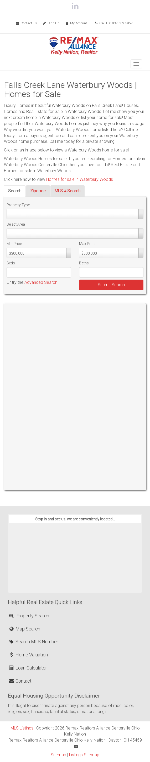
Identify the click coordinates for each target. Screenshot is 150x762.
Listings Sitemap (84, 754)
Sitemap (58, 754)
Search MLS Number (33, 641)
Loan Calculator (27, 668)
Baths (84, 263)
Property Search (28, 615)
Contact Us (26, 23)
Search (14, 190)
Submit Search (111, 284)
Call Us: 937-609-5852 (113, 23)
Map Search (24, 629)
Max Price (87, 244)
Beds (11, 263)
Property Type (18, 205)
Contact (20, 681)
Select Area (16, 224)
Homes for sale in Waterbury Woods (79, 179)
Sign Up (51, 23)
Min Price (14, 244)
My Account (76, 23)
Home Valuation (28, 654)
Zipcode (38, 190)
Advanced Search (40, 282)
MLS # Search (67, 190)
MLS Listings (22, 728)
